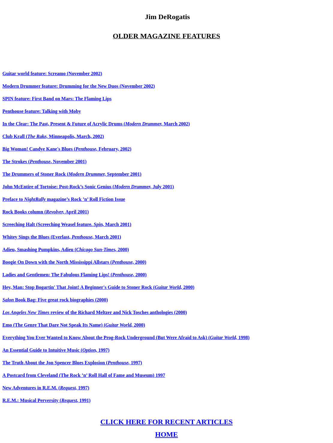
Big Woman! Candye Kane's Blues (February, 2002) (66, 148)
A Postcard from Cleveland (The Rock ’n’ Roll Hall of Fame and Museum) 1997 (83, 375)
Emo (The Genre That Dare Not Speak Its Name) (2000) (73, 324)
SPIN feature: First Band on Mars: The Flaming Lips (56, 98)
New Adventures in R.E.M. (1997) (45, 387)
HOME (166, 434)
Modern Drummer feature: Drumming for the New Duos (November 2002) (78, 86)
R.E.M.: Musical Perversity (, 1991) (46, 400)
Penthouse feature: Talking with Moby (41, 111)
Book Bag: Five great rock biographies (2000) (55, 299)
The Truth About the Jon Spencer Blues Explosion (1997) (72, 362)
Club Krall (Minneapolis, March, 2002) (53, 136)
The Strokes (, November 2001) (44, 161)
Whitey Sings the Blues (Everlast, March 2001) (61, 236)
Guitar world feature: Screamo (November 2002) (52, 73)
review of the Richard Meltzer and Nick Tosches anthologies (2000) (94, 312)
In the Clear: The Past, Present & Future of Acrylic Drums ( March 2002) (96, 123)
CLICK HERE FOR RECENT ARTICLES (166, 422)
